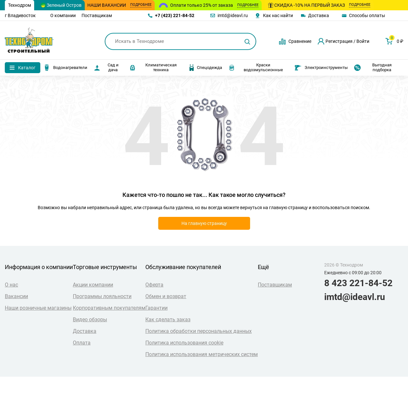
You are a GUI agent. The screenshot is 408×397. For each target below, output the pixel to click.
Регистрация (339, 41)
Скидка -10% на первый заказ (319, 5)
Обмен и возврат (165, 296)
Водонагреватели (65, 67)
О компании (63, 15)
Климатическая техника (153, 67)
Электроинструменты (321, 67)
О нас (11, 285)
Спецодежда (205, 67)
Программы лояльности (102, 296)
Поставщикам (97, 15)
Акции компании (93, 285)
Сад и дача (106, 67)
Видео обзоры (90, 319)
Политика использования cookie (184, 343)
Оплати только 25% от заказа (214, 5)
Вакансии (16, 296)
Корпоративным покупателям (109, 308)
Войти (362, 41)
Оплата (82, 343)
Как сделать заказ (167, 319)
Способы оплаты (367, 15)
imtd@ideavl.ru (233, 15)
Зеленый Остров (61, 5)
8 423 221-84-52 (358, 283)
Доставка (318, 15)
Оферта (154, 285)
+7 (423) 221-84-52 (174, 15)
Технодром (19, 5)
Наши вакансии (119, 5)
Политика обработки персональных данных (198, 331)
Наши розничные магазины (38, 308)
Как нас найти (278, 15)
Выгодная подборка (373, 67)
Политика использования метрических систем (201, 354)
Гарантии (156, 308)
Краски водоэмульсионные (255, 67)
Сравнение (299, 41)
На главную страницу (204, 223)
